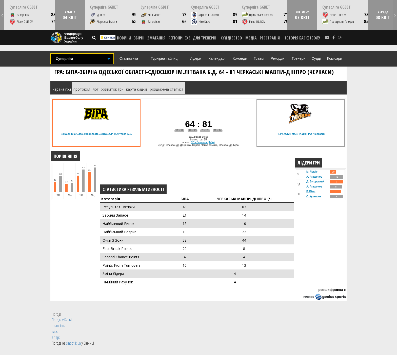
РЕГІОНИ (175, 38)
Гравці (259, 58)
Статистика (129, 58)
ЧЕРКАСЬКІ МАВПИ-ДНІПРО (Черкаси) (301, 134)
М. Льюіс (311, 171)
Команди (240, 58)
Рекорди (277, 58)
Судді (316, 58)
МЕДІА (251, 38)
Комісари (334, 58)
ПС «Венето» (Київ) (203, 142)
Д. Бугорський (315, 181)
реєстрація (270, 38)
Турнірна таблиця (165, 58)
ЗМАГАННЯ (156, 38)
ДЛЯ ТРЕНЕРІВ (204, 38)
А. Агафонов (314, 176)
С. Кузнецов (313, 196)
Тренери (298, 58)
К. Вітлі (310, 191)
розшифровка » (332, 290)
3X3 (187, 38)
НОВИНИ (124, 38)
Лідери (195, 58)
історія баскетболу (302, 38)
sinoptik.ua (73, 343)
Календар (216, 58)
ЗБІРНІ (139, 38)
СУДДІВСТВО (231, 38)
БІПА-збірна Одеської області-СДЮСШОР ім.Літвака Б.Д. (96, 134)
